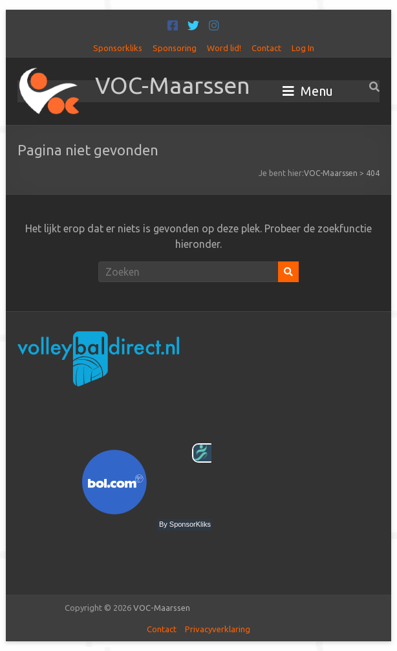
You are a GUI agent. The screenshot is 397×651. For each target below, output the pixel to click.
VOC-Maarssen (172, 85)
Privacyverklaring (217, 629)
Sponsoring (175, 47)
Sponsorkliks (117, 47)
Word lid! (224, 47)
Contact (266, 47)
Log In (303, 47)
